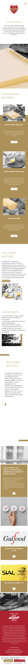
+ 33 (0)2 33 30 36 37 (14, 655)
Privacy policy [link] (18, 663)
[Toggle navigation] (25, 3)
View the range (6, 280)
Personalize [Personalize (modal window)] (7, 663)
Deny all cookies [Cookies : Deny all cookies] (19, 660)
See (14, 493)
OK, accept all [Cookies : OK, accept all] (8, 660)
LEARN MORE (14, 142)
